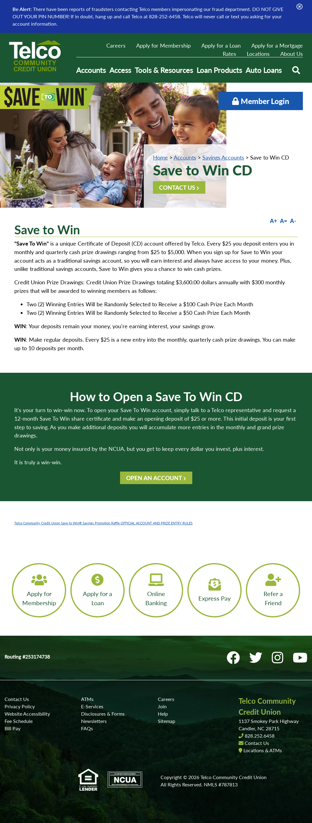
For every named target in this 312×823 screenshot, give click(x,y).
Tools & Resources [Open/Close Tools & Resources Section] (164, 70)
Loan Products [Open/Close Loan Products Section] (219, 70)
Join (162, 706)
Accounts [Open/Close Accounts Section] (91, 70)
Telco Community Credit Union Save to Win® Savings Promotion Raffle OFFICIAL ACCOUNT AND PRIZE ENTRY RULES (103, 523)
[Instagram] (279, 657)
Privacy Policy (20, 706)
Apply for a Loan (221, 45)
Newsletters (94, 721)
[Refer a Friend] (273, 590)
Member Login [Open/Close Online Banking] (260, 101)
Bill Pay (12, 728)
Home (160, 157)
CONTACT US (177, 187)
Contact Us (17, 699)
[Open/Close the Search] (296, 70)
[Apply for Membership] (39, 590)
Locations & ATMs (262, 750)
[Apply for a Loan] (97, 590)
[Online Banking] (156, 590)
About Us (291, 53)
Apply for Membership (163, 45)
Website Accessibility (27, 714)
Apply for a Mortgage (277, 45)
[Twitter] (257, 657)
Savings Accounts (223, 157)
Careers (116, 45)
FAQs (87, 728)
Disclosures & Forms (103, 714)
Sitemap (166, 721)
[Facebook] (235, 657)
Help (163, 714)
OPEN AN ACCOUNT (154, 477)
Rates (229, 53)
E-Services (92, 706)
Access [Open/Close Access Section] (120, 70)
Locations (258, 53)
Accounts (185, 157)
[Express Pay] (214, 590)
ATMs (87, 699)
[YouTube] (300, 657)
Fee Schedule (19, 721)
